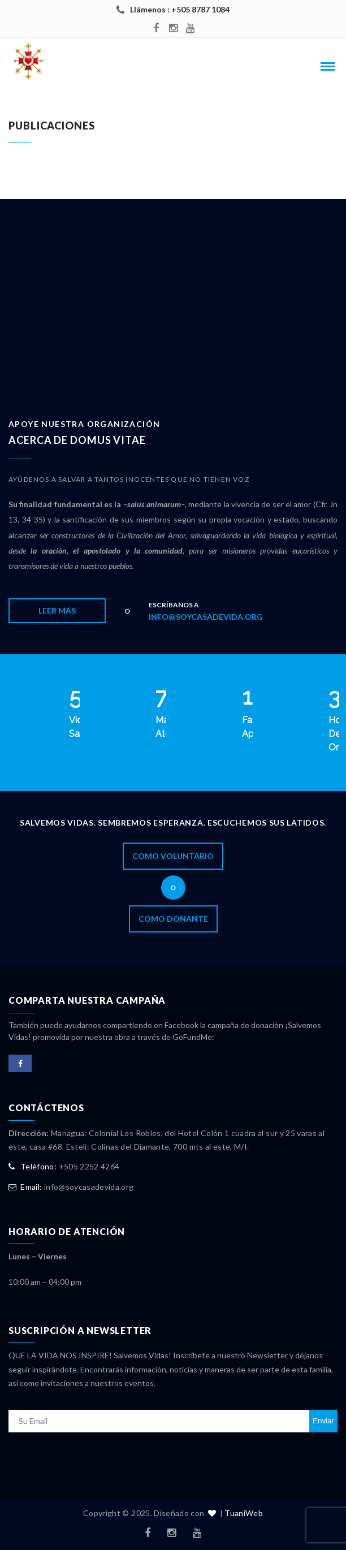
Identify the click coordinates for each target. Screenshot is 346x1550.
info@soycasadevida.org (206, 616)
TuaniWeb (243, 1513)
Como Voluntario (173, 856)
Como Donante (173, 918)
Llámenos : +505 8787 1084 (180, 9)
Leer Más (57, 610)
